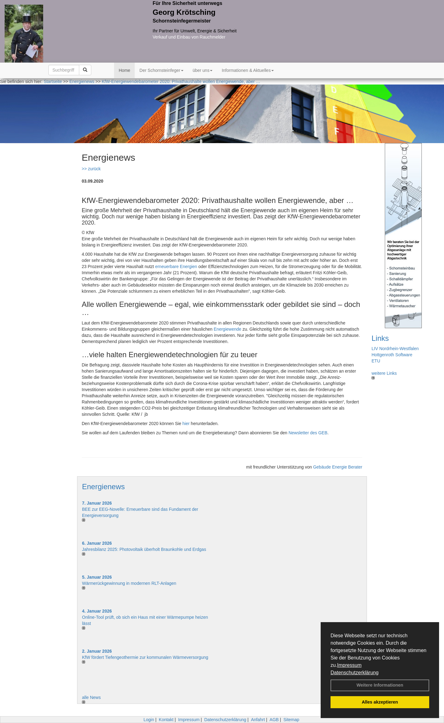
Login (148, 719)
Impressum (349, 665)
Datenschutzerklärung (355, 672)
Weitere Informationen (379, 685)
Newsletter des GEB (308, 432)
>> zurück (91, 168)
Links (380, 338)
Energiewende (227, 329)
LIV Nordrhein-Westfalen (395, 348)
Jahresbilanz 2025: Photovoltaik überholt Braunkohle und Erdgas (144, 549)
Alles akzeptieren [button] (380, 702)
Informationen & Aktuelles (248, 70)
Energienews (103, 486)
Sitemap (291, 719)
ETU (376, 360)
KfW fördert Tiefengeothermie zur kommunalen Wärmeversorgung (145, 657)
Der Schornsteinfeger (161, 70)
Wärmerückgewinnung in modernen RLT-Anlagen (129, 583)
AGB (274, 719)
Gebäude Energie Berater (337, 467)
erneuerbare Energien (176, 266)
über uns (202, 70)
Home (124, 70)
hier (186, 423)
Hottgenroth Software (392, 354)
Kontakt (166, 719)
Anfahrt (258, 719)
